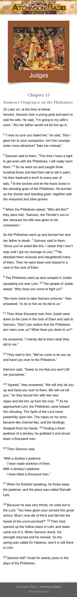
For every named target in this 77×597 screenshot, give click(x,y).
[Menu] (5, 7)
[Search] (72, 7)
